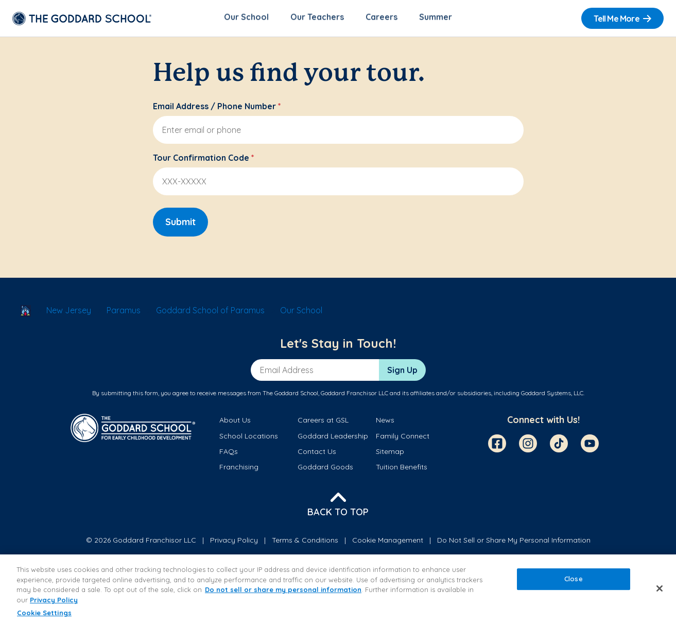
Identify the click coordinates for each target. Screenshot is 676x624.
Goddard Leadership (333, 437)
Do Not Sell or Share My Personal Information (514, 541)
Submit (180, 223)
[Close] (659, 588)
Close (573, 579)
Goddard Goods (325, 469)
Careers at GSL (323, 422)
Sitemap (390, 453)
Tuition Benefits (401, 469)
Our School (246, 18)
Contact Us (317, 453)
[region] (338, 589)
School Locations (248, 437)
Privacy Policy (234, 541)
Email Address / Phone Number (217, 108)
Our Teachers (317, 18)
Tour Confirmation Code (203, 159)
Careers (381, 18)
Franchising (238, 469)
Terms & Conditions (305, 541)
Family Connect (402, 437)
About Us (235, 422)
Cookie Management (387, 541)
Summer (435, 18)
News (385, 422)
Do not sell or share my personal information (283, 589)
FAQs (228, 453)
